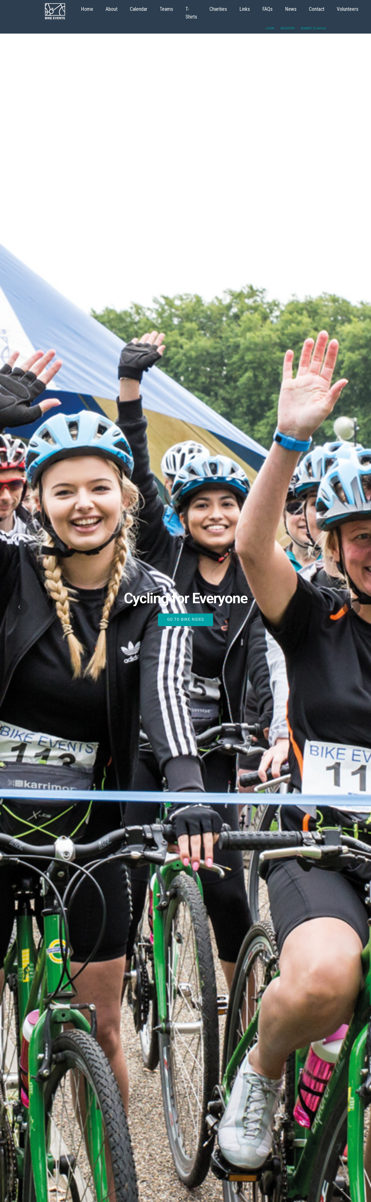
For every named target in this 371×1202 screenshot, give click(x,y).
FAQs (267, 9)
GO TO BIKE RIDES (185, 619)
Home (87, 9)
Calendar (138, 9)
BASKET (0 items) (313, 28)
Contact (316, 9)
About (111, 9)
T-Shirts (191, 13)
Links (244, 9)
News (291, 9)
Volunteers (347, 9)
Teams (166, 9)
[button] (19, 607)
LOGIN (270, 28)
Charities (218, 9)
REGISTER (288, 28)
